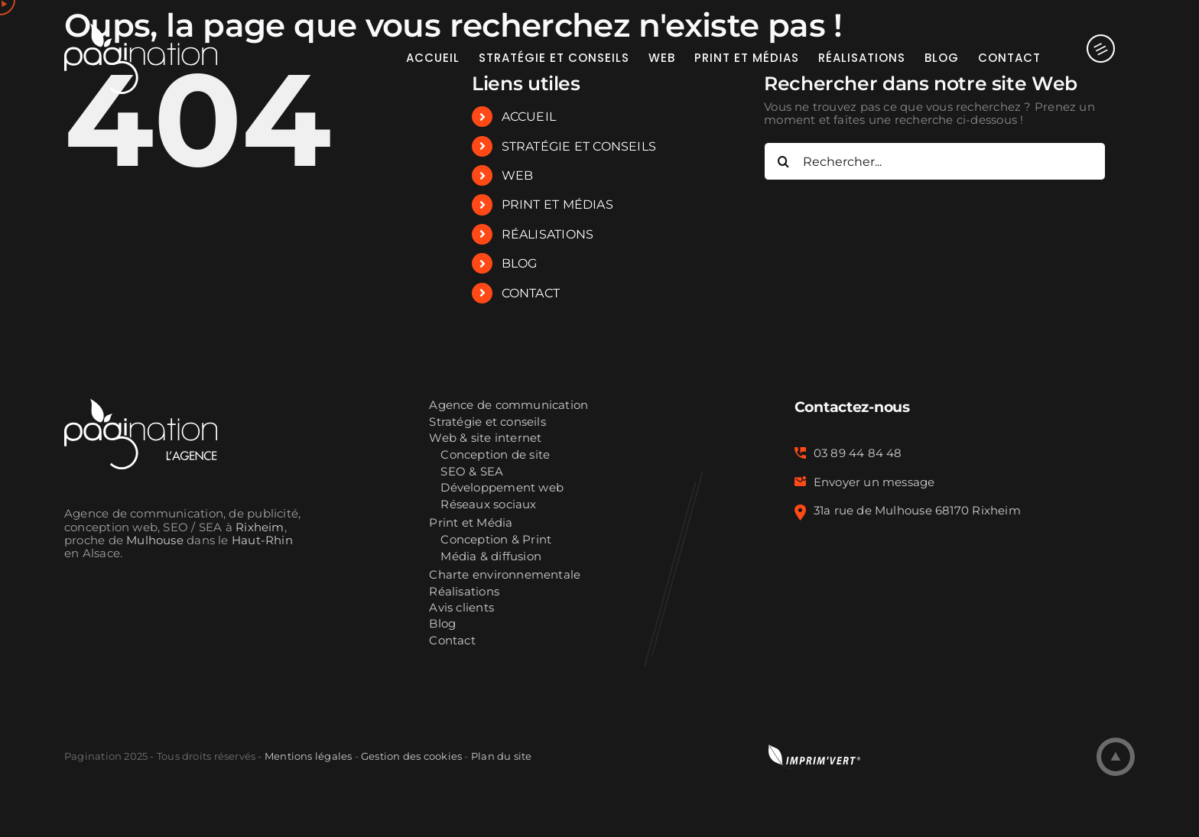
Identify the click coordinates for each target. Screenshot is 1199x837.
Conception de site (495, 455)
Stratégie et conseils (487, 422)
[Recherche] (783, 161)
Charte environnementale (504, 575)
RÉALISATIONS (548, 234)
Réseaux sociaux (488, 504)
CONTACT (531, 293)
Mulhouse (155, 540)
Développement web (502, 488)
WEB (518, 175)
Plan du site (501, 756)
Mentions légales (308, 756)
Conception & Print (495, 540)
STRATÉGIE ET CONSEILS (579, 146)
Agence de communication (508, 405)
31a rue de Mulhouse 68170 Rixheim (917, 510)
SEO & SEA (471, 472)
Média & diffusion (490, 556)
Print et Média (470, 523)
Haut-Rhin (262, 540)
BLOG (520, 263)
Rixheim (260, 527)
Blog (442, 624)
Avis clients (461, 608)
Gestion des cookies (411, 756)
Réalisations (464, 592)
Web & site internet (485, 438)
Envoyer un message (874, 482)
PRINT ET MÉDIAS (557, 204)
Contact (452, 640)
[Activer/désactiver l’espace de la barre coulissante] (1088, 57)
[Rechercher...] (935, 161)
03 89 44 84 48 (858, 453)
